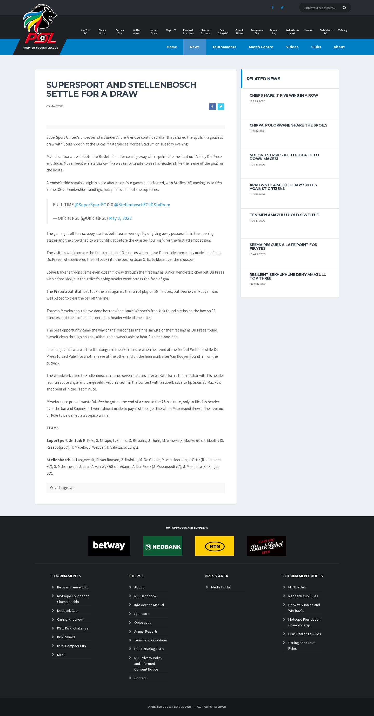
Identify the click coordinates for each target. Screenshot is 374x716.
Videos (292, 47)
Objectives (142, 622)
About (339, 47)
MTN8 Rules (297, 587)
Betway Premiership (73, 587)
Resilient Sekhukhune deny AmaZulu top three (288, 276)
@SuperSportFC (90, 205)
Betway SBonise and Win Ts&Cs (304, 607)
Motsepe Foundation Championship (73, 599)
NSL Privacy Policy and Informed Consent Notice (148, 663)
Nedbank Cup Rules (303, 596)
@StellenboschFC (131, 205)
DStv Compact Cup (71, 646)
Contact (140, 678)
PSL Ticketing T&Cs (149, 649)
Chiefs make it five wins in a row (284, 95)
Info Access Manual (149, 604)
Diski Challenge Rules (304, 634)
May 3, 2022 (120, 218)
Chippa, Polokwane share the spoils (289, 125)
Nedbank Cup (67, 610)
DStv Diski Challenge (73, 628)
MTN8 (61, 654)
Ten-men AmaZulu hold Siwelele (284, 215)
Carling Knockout (70, 619)
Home (172, 47)
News (194, 47)
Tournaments (224, 47)
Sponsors (141, 613)
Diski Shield (66, 637)
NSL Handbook (145, 596)
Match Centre (261, 47)
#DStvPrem (159, 205)
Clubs (316, 47)
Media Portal (221, 587)
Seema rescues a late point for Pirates (283, 246)
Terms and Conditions (151, 640)
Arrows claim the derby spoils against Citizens (283, 187)
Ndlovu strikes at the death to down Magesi (284, 157)
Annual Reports (146, 631)
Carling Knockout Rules (301, 645)
